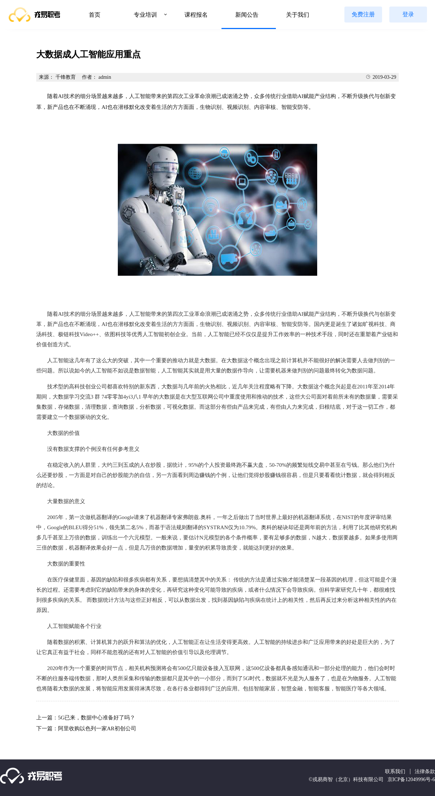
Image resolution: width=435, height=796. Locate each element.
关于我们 (297, 15)
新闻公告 (246, 15)
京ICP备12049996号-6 (411, 779)
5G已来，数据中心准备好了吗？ (96, 718)
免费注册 (363, 14)
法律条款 (425, 771)
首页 (94, 15)
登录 (408, 14)
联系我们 (395, 771)
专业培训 (145, 15)
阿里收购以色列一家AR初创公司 (97, 728)
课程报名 (196, 15)
